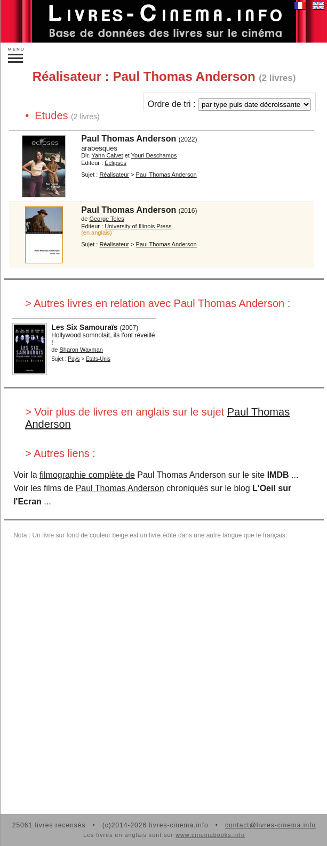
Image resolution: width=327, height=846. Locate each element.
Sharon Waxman (81, 349)
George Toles (106, 218)
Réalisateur (114, 174)
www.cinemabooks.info (210, 835)
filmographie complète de (87, 474)
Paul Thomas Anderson (128, 138)
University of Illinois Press (138, 226)
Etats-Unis (98, 359)
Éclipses (115, 163)
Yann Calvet (107, 155)
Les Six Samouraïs (84, 327)
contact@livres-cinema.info (270, 825)
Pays (73, 359)
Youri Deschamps (154, 155)
